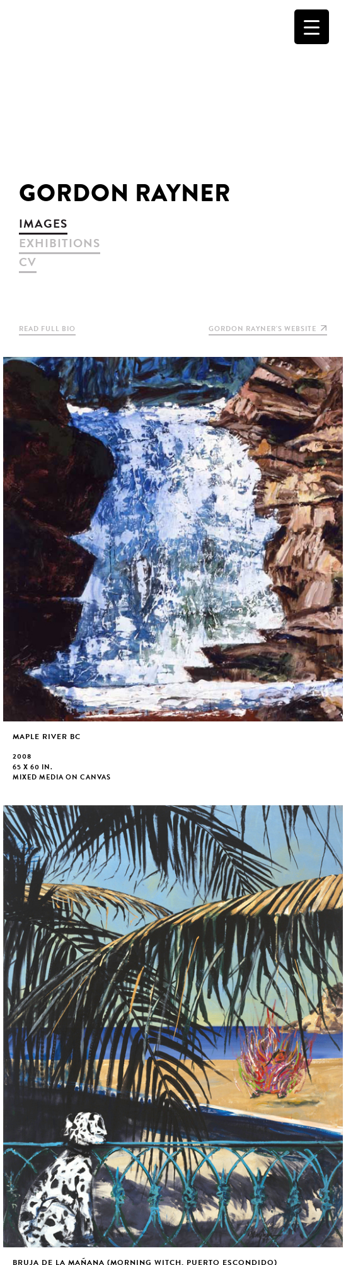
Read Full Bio (47, 329)
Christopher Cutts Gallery (173, 85)
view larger (173, 579)
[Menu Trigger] (311, 26)
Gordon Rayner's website (268, 329)
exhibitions (59, 243)
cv (28, 262)
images (43, 223)
